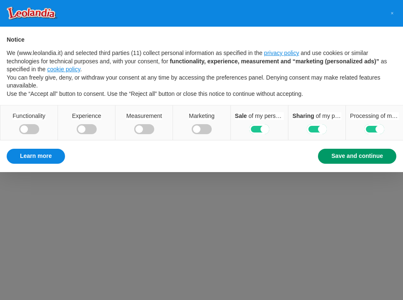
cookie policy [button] (63, 69)
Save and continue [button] (357, 155)
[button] (392, 13)
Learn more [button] (36, 155)
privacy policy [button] (281, 53)
